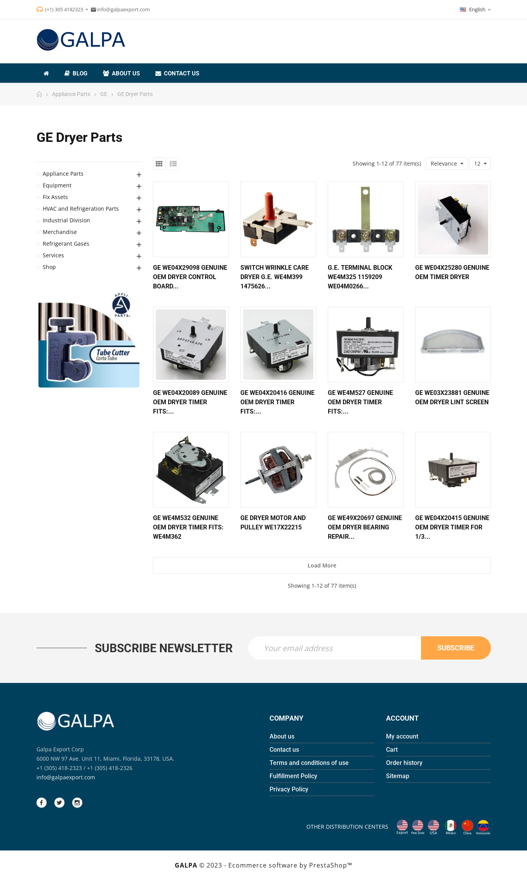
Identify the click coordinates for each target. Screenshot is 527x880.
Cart (392, 749)
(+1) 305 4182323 (64, 9)
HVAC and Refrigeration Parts (81, 208)
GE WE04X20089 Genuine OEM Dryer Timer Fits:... (190, 402)
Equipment (57, 185)
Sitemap (397, 776)
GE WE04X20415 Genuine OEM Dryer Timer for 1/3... (452, 527)
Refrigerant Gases (66, 243)
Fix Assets (55, 197)
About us (282, 736)
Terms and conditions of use (309, 763)
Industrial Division (66, 220)
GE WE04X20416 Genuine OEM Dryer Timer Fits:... (277, 402)
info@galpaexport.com (66, 777)
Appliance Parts (63, 173)
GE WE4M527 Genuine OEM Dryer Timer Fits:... (360, 402)
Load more (322, 565)
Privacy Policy (289, 789)
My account (402, 736)
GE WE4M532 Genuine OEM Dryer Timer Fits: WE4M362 (188, 527)
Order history (404, 763)
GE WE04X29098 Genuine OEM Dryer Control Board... (190, 277)
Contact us (284, 749)
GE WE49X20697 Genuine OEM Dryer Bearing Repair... (365, 527)
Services (53, 255)
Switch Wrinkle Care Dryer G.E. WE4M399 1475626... (274, 277)
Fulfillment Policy (293, 776)
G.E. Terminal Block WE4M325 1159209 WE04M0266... (360, 277)
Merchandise (60, 232)
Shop (49, 267)
